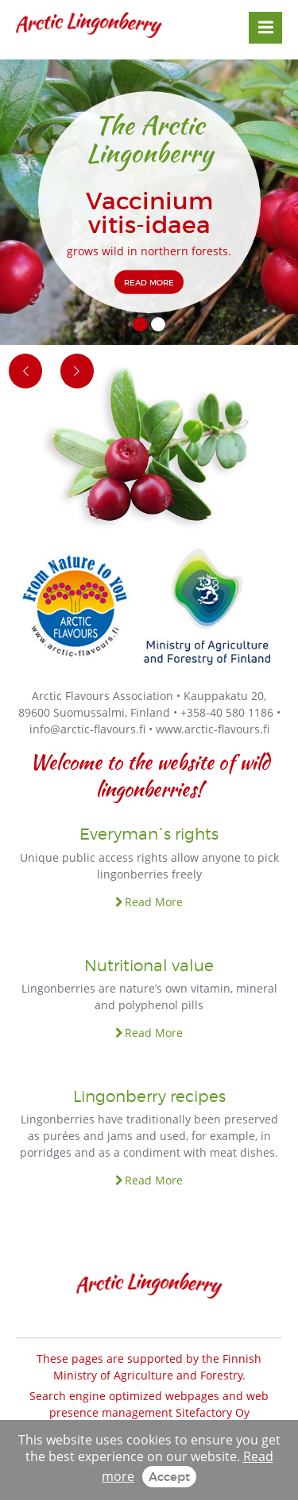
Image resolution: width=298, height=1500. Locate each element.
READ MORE (149, 281)
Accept (169, 1476)
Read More (154, 901)
